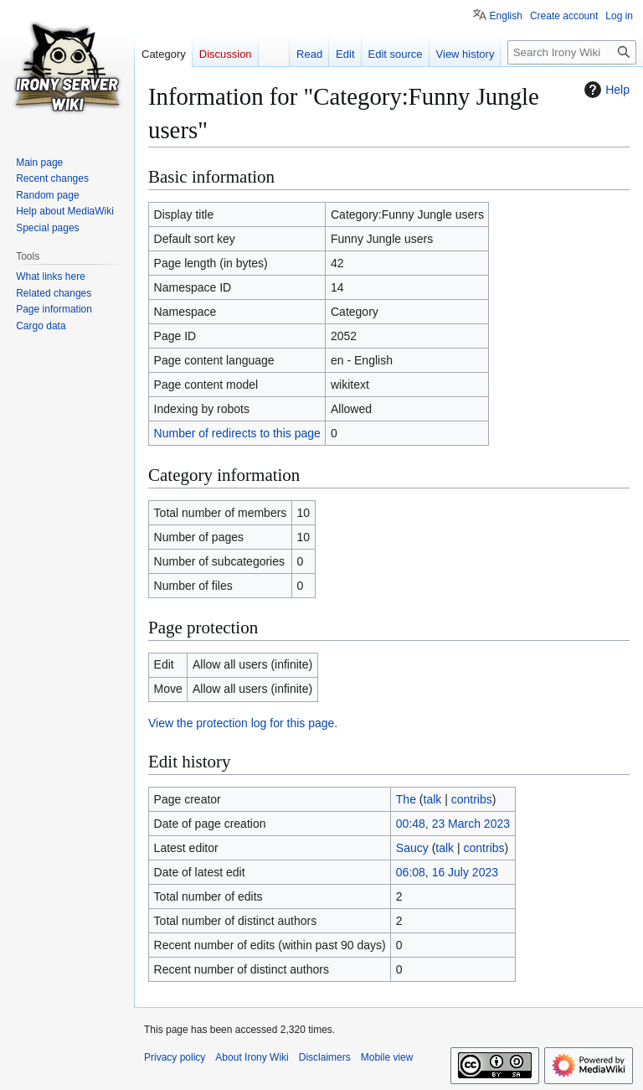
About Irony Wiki (251, 1057)
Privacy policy (174, 1057)
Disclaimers (325, 1057)
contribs (471, 799)
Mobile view (387, 1057)
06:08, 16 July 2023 (447, 872)
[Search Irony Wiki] (571, 52)
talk (433, 799)
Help (605, 89)
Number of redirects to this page (237, 433)
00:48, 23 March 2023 (453, 823)
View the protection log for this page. (242, 723)
